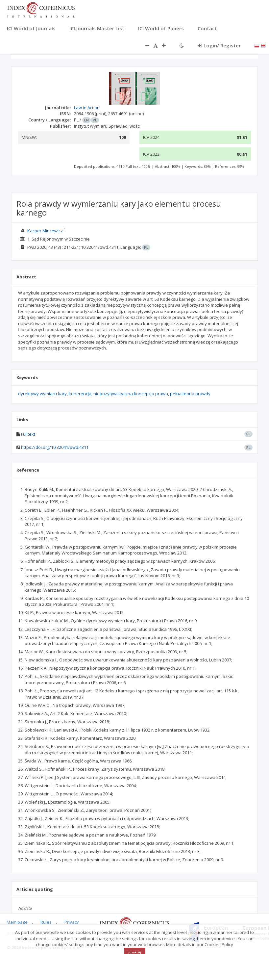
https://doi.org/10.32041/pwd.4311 (54, 447)
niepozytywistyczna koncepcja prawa (130, 394)
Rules (46, 922)
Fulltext (28, 434)
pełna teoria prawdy (190, 394)
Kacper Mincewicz (45, 231)
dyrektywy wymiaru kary (42, 394)
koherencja (80, 394)
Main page (17, 922)
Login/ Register (219, 45)
